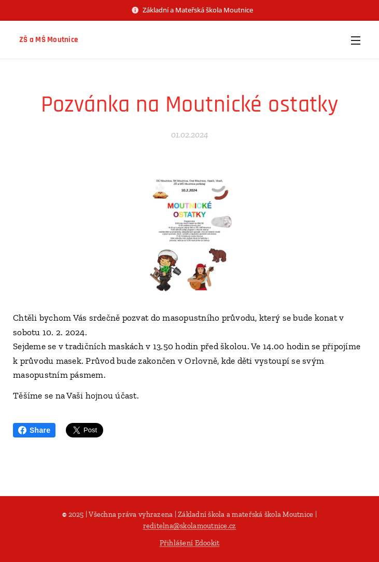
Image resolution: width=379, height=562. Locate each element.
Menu (355, 40)
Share (34, 430)
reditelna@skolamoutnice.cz (189, 526)
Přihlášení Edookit (190, 543)
